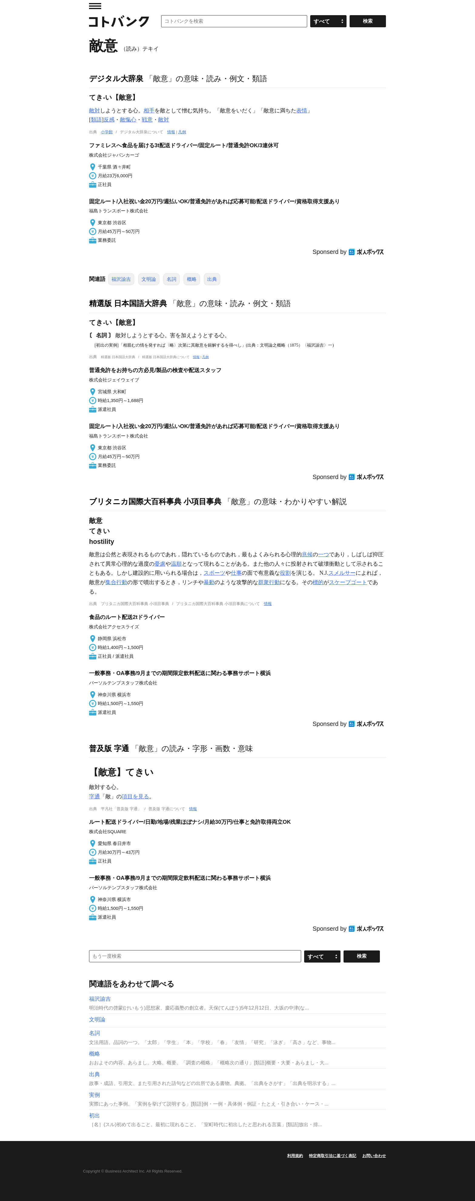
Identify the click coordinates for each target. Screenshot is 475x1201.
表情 (301, 111)
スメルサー (342, 573)
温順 (176, 564)
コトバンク (119, 21)
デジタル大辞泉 (116, 78)
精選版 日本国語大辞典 (128, 303)
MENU (95, 6)
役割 (285, 573)
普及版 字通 (109, 748)
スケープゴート (348, 582)
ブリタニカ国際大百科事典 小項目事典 (155, 501)
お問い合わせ (374, 1155)
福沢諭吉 (121, 279)
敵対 (94, 111)
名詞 (171, 279)
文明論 (148, 279)
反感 (109, 120)
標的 (318, 582)
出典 (212, 279)
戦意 (147, 120)
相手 (149, 111)
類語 (96, 120)
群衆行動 (269, 582)
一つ (323, 554)
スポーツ (214, 573)
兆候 (307, 554)
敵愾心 (128, 120)
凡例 (182, 132)
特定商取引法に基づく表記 (332, 1155)
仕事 (236, 573)
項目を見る (135, 796)
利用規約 (295, 1155)
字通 (94, 796)
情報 (171, 132)
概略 (192, 279)
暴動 (209, 582)
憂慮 (159, 564)
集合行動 (116, 582)
